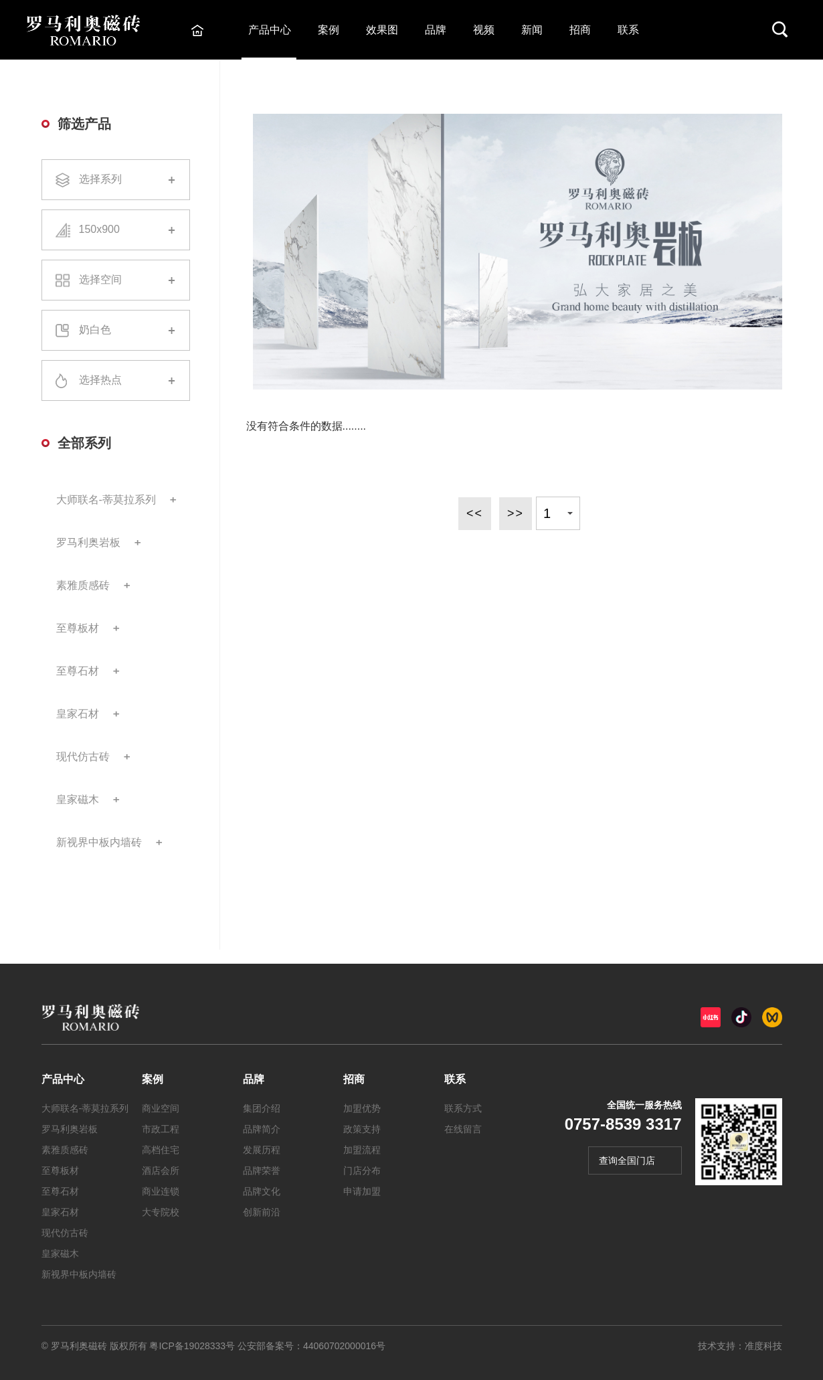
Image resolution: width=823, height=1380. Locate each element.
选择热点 (116, 380)
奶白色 (116, 330)
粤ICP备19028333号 (192, 1346)
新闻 (532, 29)
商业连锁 (160, 1191)
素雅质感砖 (83, 585)
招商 (580, 29)
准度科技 (763, 1346)
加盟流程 (362, 1149)
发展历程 (261, 1149)
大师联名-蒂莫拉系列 (106, 499)
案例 (329, 29)
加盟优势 (362, 1108)
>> (515, 513)
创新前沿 (261, 1212)
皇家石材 (77, 713)
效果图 (383, 29)
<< (474, 513)
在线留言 (463, 1129)
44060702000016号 (344, 1346)
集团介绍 (261, 1108)
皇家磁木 (77, 799)
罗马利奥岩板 (88, 542)
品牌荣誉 (261, 1170)
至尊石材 (77, 671)
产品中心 (270, 29)
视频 (484, 29)
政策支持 (362, 1129)
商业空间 (160, 1108)
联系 (629, 29)
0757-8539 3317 (623, 1124)
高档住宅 (160, 1149)
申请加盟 (362, 1191)
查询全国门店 (627, 1160)
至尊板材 (77, 628)
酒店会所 (160, 1170)
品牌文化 (261, 1191)
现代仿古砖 (83, 756)
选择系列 (116, 180)
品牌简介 (261, 1129)
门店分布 (362, 1170)
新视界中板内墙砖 (99, 842)
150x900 (116, 230)
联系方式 (463, 1108)
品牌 (436, 29)
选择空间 (116, 280)
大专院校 (160, 1212)
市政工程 (160, 1129)
